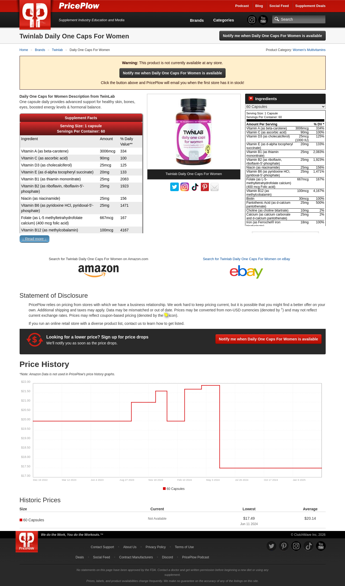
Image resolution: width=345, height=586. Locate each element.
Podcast (242, 6)
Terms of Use (184, 547)
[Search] (299, 19)
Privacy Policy (156, 547)
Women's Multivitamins (309, 50)
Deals (80, 557)
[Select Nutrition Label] (285, 106)
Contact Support (102, 547)
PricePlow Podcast (195, 557)
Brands (197, 20)
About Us (129, 547)
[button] (173, 240)
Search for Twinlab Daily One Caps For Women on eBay (246, 259)
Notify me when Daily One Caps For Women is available (272, 36)
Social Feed (279, 6)
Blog (259, 6)
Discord (167, 557)
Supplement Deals (310, 6)
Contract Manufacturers (136, 557)
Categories (223, 20)
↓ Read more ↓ (34, 239)
